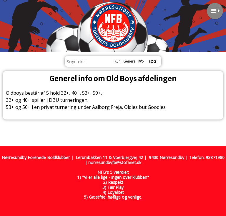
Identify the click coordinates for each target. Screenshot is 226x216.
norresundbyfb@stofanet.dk (114, 162)
